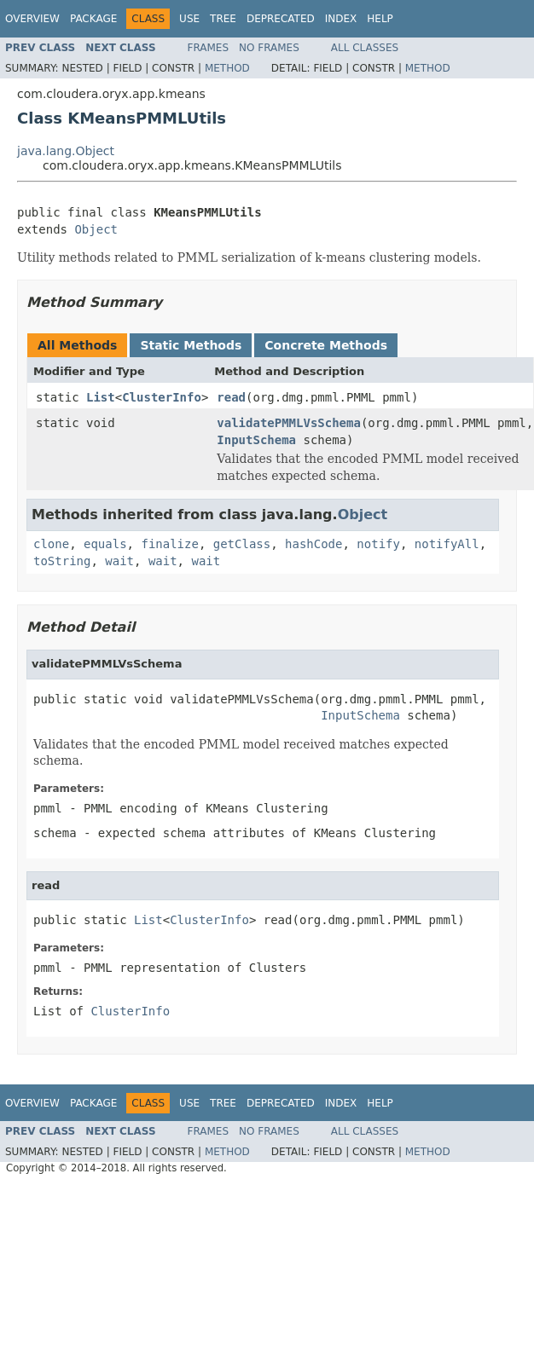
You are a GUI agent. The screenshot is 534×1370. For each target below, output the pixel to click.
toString (61, 561)
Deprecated (281, 19)
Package (93, 19)
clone (51, 544)
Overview (32, 19)
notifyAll (447, 544)
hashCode (313, 544)
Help (380, 19)
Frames (208, 48)
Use (189, 19)
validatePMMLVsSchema (289, 423)
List (100, 397)
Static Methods (190, 345)
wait (119, 561)
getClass (241, 544)
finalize (169, 544)
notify (378, 544)
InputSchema (256, 440)
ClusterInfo (161, 397)
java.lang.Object (65, 151)
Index (341, 19)
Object (96, 229)
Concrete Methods (325, 345)
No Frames (269, 48)
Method (227, 68)
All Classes (364, 48)
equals (105, 544)
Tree (223, 19)
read (231, 397)
